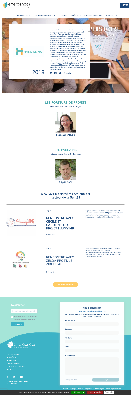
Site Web (68, 73)
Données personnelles (113, 389)
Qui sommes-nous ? (24, 15)
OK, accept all (78, 392)
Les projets (62, 15)
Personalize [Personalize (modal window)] (109, 392)
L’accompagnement (13, 363)
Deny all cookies (95, 392)
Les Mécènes (75, 15)
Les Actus (109, 15)
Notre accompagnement (45, 15)
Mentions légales (99, 389)
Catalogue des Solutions (93, 15)
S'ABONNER (17, 324)
